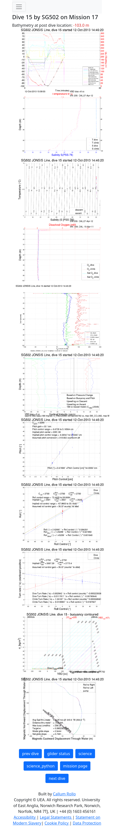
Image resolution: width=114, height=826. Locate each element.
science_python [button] (41, 766)
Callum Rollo (64, 794)
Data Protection (87, 823)
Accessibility (25, 817)
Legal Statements (56, 817)
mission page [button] (75, 766)
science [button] (85, 753)
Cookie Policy (57, 823)
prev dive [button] (30, 753)
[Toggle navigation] (19, 7)
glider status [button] (58, 753)
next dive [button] (57, 778)
